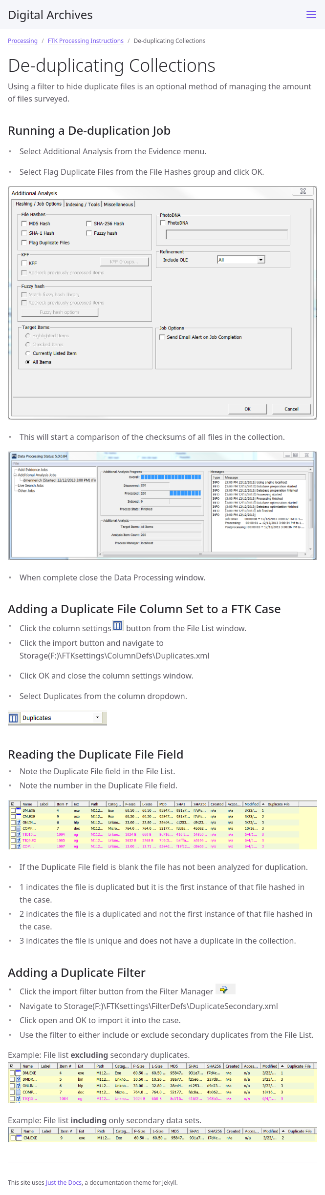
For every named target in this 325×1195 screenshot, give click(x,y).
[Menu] (311, 14)
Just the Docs (64, 1182)
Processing (23, 41)
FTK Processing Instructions (86, 41)
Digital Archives (50, 14)
